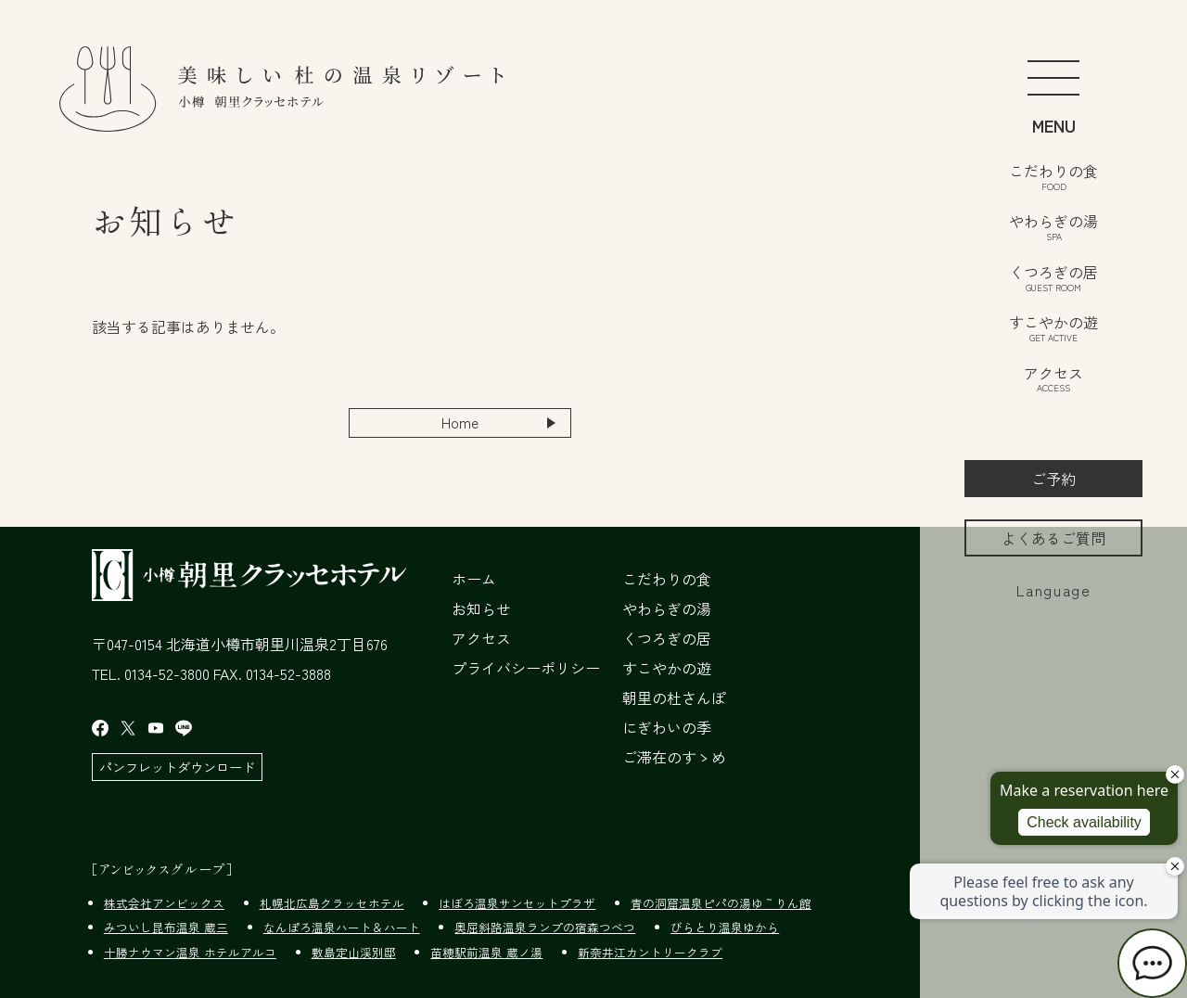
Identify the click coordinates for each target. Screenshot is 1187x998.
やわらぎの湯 (1053, 225)
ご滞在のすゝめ (674, 757)
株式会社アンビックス (164, 903)
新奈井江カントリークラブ (650, 952)
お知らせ (481, 608)
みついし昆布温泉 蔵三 (166, 928)
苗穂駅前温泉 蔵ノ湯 (486, 952)
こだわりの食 (1053, 175)
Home (460, 423)
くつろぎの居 (1053, 276)
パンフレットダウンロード (177, 766)
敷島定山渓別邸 (354, 952)
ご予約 (1053, 478)
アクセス (1053, 377)
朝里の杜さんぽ (674, 697)
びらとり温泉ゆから (724, 928)
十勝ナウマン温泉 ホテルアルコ (190, 952)
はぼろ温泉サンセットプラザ (517, 903)
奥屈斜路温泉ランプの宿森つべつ (544, 928)
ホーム (474, 579)
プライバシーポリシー (526, 668)
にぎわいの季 (666, 727)
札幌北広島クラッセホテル (332, 903)
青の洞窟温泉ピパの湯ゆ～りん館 (721, 903)
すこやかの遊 (1053, 326)
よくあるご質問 (1053, 538)
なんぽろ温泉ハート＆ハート (341, 928)
